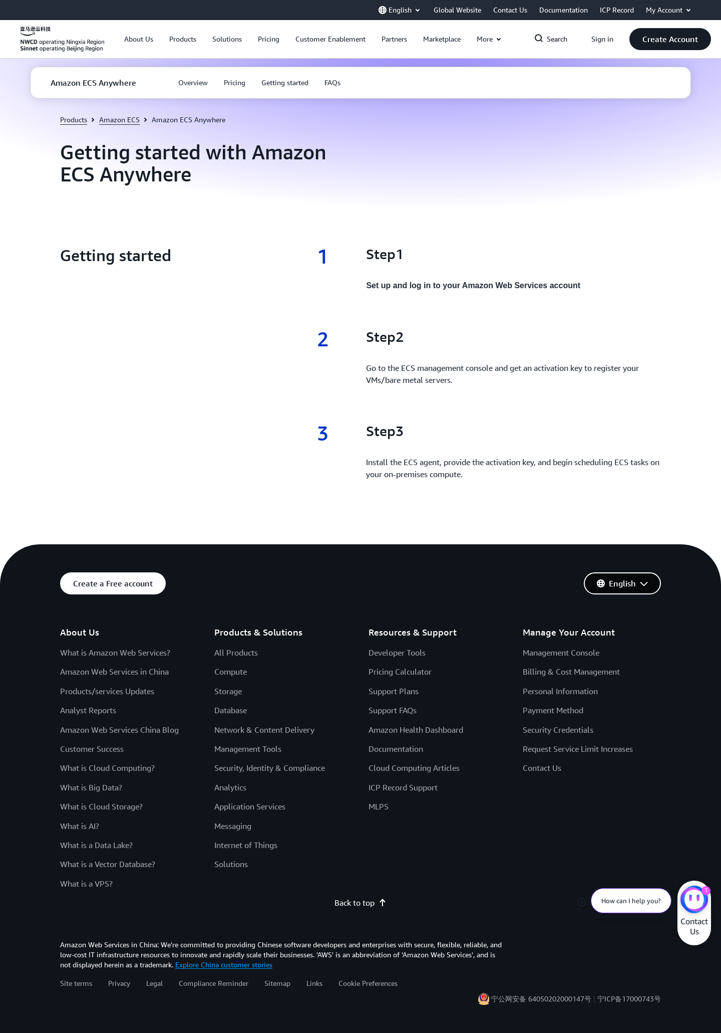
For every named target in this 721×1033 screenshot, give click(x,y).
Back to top (360, 903)
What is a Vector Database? (107, 864)
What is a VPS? (86, 884)
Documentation (396, 749)
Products (73, 119)
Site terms (76, 983)
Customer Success (92, 749)
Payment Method (553, 710)
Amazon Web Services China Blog (119, 730)
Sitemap (277, 983)
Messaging (232, 826)
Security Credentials (558, 730)
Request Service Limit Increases (578, 749)
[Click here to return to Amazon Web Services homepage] (62, 45)
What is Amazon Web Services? (115, 653)
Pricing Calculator (400, 672)
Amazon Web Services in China (114, 672)
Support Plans (394, 691)
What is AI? (79, 826)
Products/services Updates (107, 691)
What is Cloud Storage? (101, 806)
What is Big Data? (91, 787)
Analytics (230, 787)
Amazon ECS (119, 119)
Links (314, 983)
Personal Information (560, 691)
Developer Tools (397, 653)
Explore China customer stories (223, 964)
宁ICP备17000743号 (629, 998)
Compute (230, 672)
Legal (154, 983)
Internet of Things (245, 845)
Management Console (561, 653)
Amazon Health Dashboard (416, 730)
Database (230, 710)
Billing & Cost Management (571, 672)
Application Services (249, 806)
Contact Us (542, 768)
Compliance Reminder (213, 983)
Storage (228, 691)
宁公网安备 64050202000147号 (541, 998)
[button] (138, 39)
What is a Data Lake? (96, 845)
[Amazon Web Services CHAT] (694, 901)
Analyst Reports (88, 710)
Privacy (119, 983)
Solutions (231, 864)
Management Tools (247, 749)
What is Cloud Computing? (107, 768)
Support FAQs (393, 710)
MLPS (379, 806)
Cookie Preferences (368, 983)
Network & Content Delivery (264, 730)
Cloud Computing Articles (414, 768)
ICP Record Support (403, 787)
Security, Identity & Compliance (269, 768)
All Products (236, 653)
